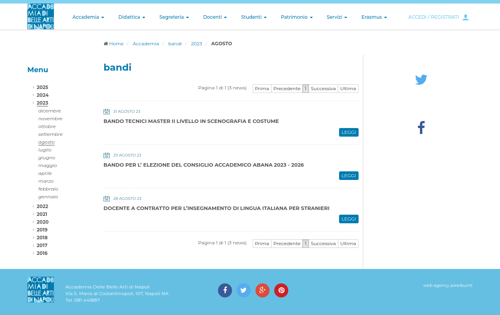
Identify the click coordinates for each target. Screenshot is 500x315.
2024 (42, 95)
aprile (45, 173)
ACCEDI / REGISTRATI (433, 17)
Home (116, 43)
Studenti (254, 17)
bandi (175, 43)
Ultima (348, 88)
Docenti (215, 17)
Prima (262, 88)
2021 (42, 214)
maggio (47, 165)
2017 (42, 245)
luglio (45, 150)
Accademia (88, 17)
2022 (42, 206)
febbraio (48, 189)
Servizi (337, 17)
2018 (42, 237)
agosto (46, 142)
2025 (42, 87)
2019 (42, 230)
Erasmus (374, 17)
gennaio (48, 196)
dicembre (49, 111)
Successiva (323, 88)
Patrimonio (297, 17)
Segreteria (174, 17)
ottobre (46, 126)
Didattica (131, 17)
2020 (42, 222)
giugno (46, 157)
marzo (46, 181)
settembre (50, 134)
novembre (50, 118)
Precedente (287, 88)
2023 (196, 43)
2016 (42, 253)
